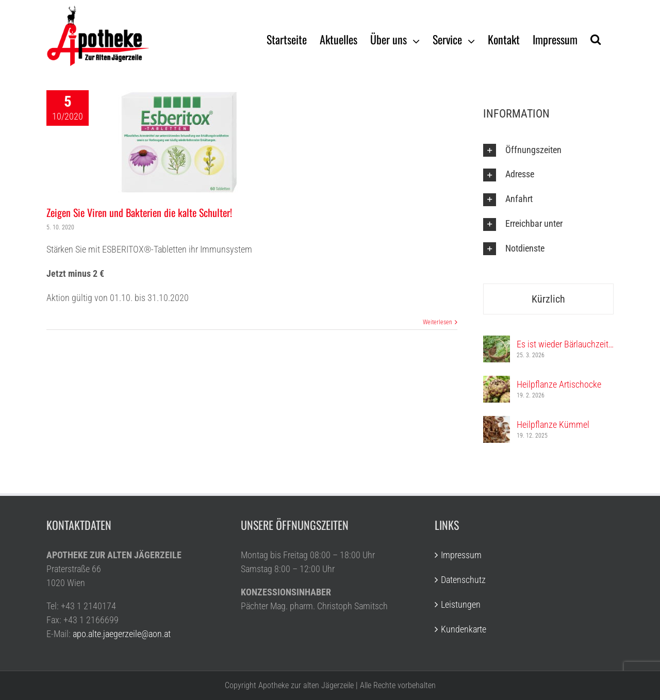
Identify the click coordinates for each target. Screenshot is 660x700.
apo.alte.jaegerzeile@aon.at (122, 633)
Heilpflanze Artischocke (559, 384)
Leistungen (461, 604)
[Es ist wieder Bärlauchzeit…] (496, 342)
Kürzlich (548, 299)
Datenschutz (463, 579)
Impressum (461, 554)
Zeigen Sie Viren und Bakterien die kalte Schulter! (139, 212)
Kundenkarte (463, 629)
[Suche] (595, 38)
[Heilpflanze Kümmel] (496, 423)
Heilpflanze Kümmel (553, 424)
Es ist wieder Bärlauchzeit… (565, 344)
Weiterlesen (437, 322)
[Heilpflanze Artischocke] (496, 382)
